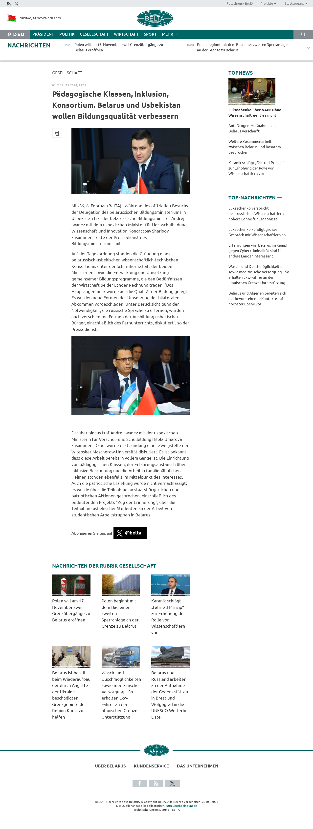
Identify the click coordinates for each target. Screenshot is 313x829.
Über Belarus (110, 766)
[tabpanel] (260, 259)
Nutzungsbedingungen (181, 805)
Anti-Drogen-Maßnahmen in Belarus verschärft (252, 128)
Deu (19, 34)
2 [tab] (284, 195)
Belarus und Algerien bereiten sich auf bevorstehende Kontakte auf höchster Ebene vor (257, 298)
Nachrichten (28, 45)
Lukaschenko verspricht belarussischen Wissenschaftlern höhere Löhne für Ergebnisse (256, 213)
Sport (150, 34)
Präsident (43, 34)
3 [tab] (289, 195)
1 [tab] (279, 195)
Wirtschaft (126, 34)
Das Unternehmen (197, 766)
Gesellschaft (94, 34)
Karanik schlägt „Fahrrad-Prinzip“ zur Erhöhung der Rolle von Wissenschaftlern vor (256, 168)
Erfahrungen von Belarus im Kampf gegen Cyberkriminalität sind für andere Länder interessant (258, 250)
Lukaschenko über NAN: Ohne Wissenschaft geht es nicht (254, 112)
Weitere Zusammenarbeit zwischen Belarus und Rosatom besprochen (254, 146)
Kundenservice (151, 766)
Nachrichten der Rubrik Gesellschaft (104, 565)
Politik (66, 34)
